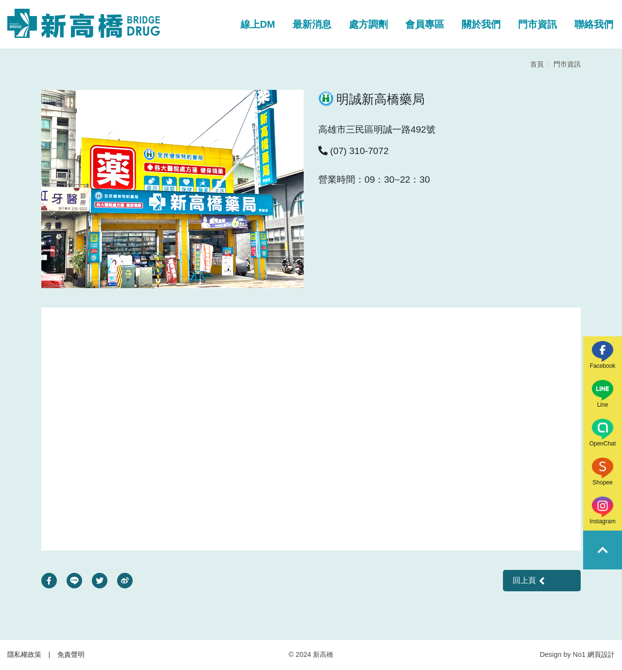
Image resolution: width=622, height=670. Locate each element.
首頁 (537, 64)
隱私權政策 (24, 654)
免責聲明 (71, 654)
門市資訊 (567, 64)
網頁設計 (601, 654)
